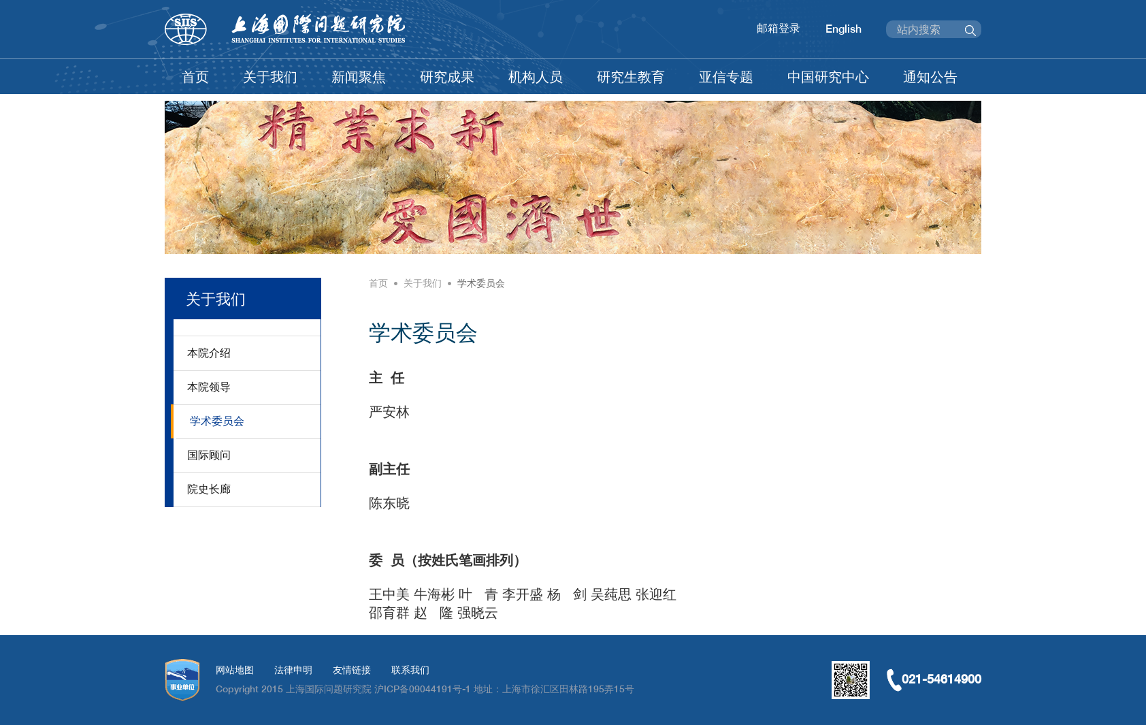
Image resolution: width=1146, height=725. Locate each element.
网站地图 (235, 669)
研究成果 (447, 76)
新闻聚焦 (358, 76)
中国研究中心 (828, 76)
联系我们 (410, 669)
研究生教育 (631, 76)
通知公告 (930, 76)
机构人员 (535, 76)
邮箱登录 (778, 28)
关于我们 (270, 76)
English (843, 28)
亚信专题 (726, 76)
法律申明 (293, 669)
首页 (195, 76)
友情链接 (352, 669)
